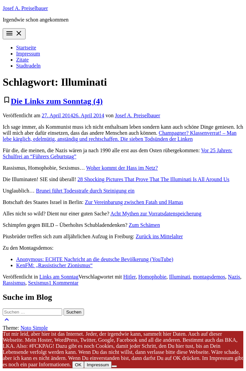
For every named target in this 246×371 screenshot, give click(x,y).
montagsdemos (209, 277)
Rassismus (14, 283)
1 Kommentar (63, 283)
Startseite (26, 47)
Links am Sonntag (58, 277)
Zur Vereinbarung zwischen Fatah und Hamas (134, 202)
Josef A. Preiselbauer (25, 8)
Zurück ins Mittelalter (159, 236)
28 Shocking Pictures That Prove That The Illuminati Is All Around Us (154, 179)
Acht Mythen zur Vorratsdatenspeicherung (155, 213)
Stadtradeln (28, 66)
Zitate (22, 60)
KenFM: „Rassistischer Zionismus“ (54, 265)
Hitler (129, 277)
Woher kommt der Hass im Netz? (122, 168)
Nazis (234, 277)
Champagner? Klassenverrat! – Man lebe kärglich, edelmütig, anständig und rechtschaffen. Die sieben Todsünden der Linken (120, 136)
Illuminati (179, 277)
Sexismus (38, 283)
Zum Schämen (144, 225)
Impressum (28, 53)
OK (78, 364)
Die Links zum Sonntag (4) (56, 101)
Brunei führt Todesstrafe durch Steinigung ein (85, 191)
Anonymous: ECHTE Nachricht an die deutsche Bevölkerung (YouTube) (94, 259)
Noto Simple (34, 328)
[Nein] (114, 366)
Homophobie (152, 277)
